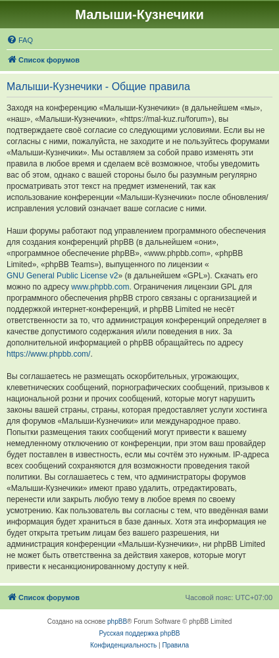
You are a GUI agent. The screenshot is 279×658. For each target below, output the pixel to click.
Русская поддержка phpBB (139, 633)
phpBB (117, 621)
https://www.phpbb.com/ (48, 354)
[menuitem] (20, 40)
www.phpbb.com (100, 286)
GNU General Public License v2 (62, 275)
